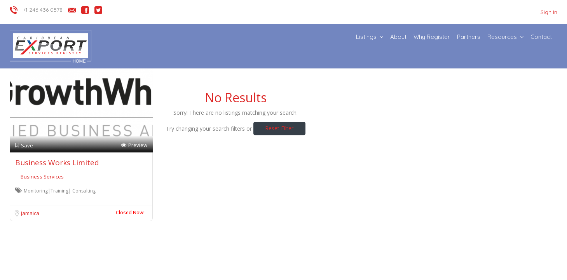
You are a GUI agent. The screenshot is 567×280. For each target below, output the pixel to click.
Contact (541, 36)
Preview (134, 145)
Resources (502, 36)
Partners (468, 36)
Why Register (431, 36)
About (398, 36)
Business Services (42, 176)
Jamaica (30, 213)
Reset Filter (279, 128)
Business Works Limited (57, 163)
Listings (366, 36)
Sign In (549, 12)
